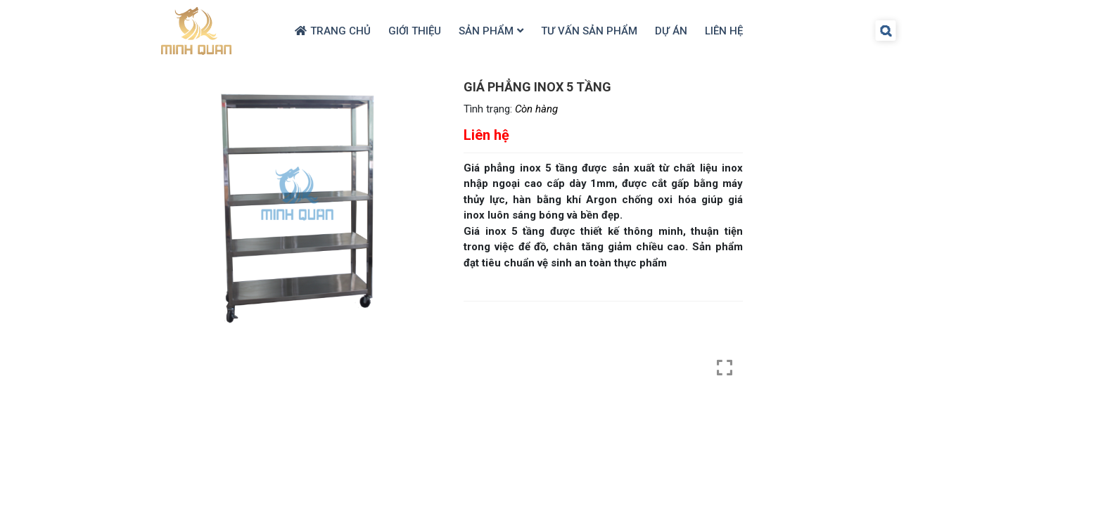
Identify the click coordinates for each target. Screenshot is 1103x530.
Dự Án (671, 31)
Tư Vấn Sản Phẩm (589, 31)
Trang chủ (340, 31)
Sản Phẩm (486, 31)
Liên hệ (724, 31)
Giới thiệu (414, 31)
